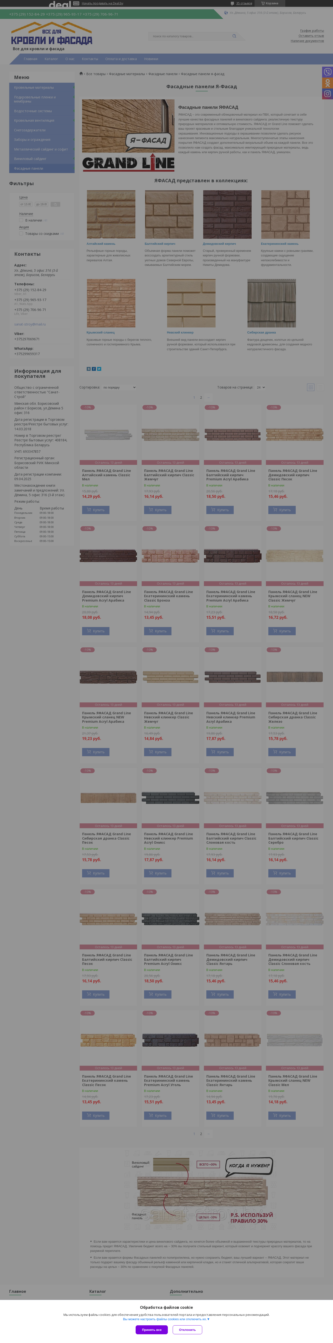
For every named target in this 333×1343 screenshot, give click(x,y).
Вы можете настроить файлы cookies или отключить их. (165, 1319)
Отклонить (187, 1330)
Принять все (152, 1330)
